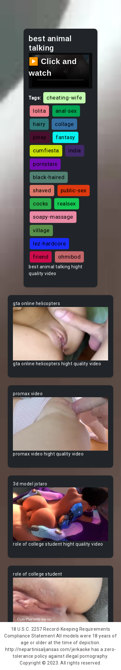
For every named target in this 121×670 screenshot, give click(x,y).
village (41, 230)
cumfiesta (46, 150)
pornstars (45, 164)
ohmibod (69, 257)
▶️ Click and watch (53, 67)
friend (40, 257)
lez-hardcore (49, 243)
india (74, 150)
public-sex (73, 190)
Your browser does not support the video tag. (60, 333)
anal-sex (66, 111)
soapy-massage (53, 217)
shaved (42, 190)
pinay (39, 137)
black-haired (49, 177)
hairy (39, 124)
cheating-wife (64, 97)
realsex (66, 203)
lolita (39, 111)
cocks (40, 203)
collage (64, 124)
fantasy (65, 137)
